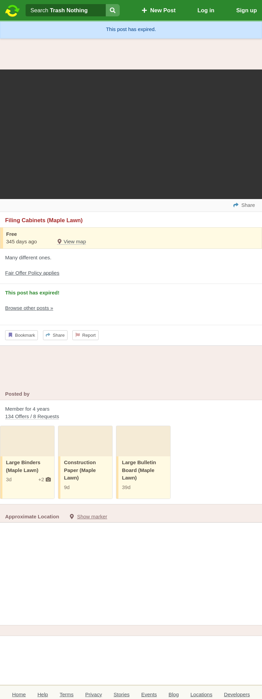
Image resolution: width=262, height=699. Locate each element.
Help (43, 694)
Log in (206, 10)
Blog (174, 694)
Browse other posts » (29, 308)
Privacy (93, 694)
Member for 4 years (131, 413)
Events (149, 694)
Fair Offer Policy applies (32, 273)
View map (71, 241)
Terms (67, 694)
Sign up (246, 10)
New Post (159, 10)
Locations (201, 694)
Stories (122, 694)
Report (85, 335)
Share (55, 335)
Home (19, 694)
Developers (237, 694)
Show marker (92, 516)
